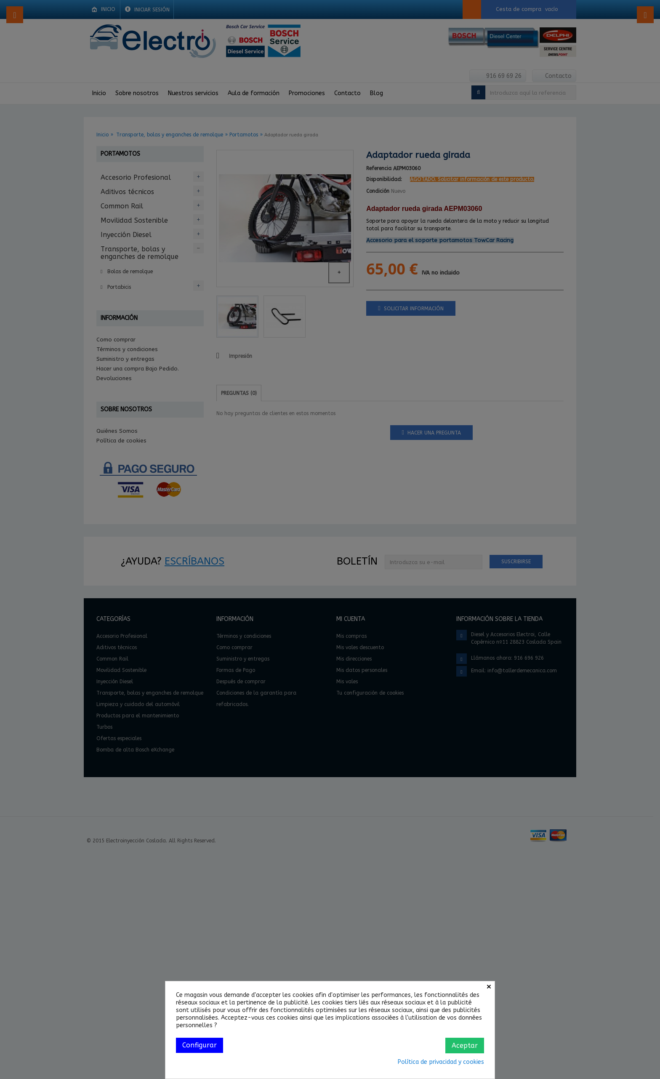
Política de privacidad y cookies (441, 1062)
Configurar (199, 1045)
